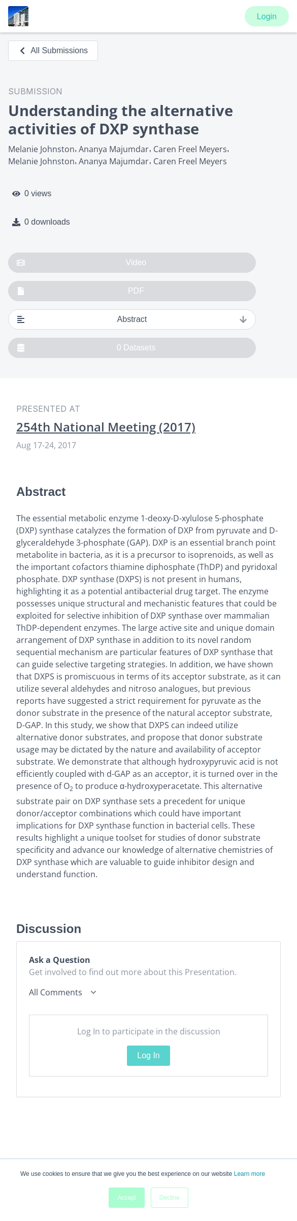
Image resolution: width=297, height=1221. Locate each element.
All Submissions (53, 50)
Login (267, 16)
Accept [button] (126, 1197)
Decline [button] (169, 1197)
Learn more (249, 1173)
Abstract (132, 319)
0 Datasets (86, 347)
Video (81, 262)
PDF (80, 291)
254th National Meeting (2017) (105, 427)
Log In (148, 1055)
